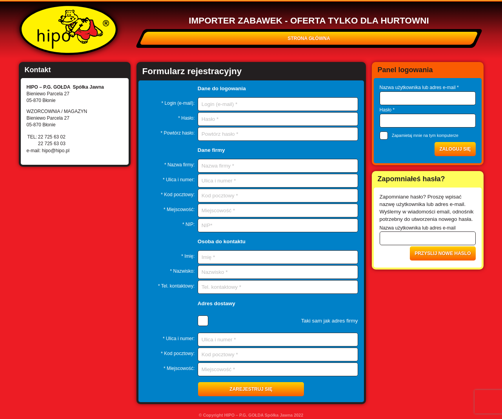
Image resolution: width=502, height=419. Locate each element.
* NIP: (188, 224)
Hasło (387, 110)
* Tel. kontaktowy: (176, 286)
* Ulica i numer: (179, 179)
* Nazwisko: (182, 271)
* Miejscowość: (179, 209)
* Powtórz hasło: (178, 133)
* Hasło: (186, 118)
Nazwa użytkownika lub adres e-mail (419, 87)
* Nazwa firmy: (179, 164)
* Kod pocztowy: (178, 194)
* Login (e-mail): (178, 103)
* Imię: (188, 256)
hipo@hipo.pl (55, 150)
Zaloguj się (455, 149)
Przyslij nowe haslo (443, 253)
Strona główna (308, 38)
